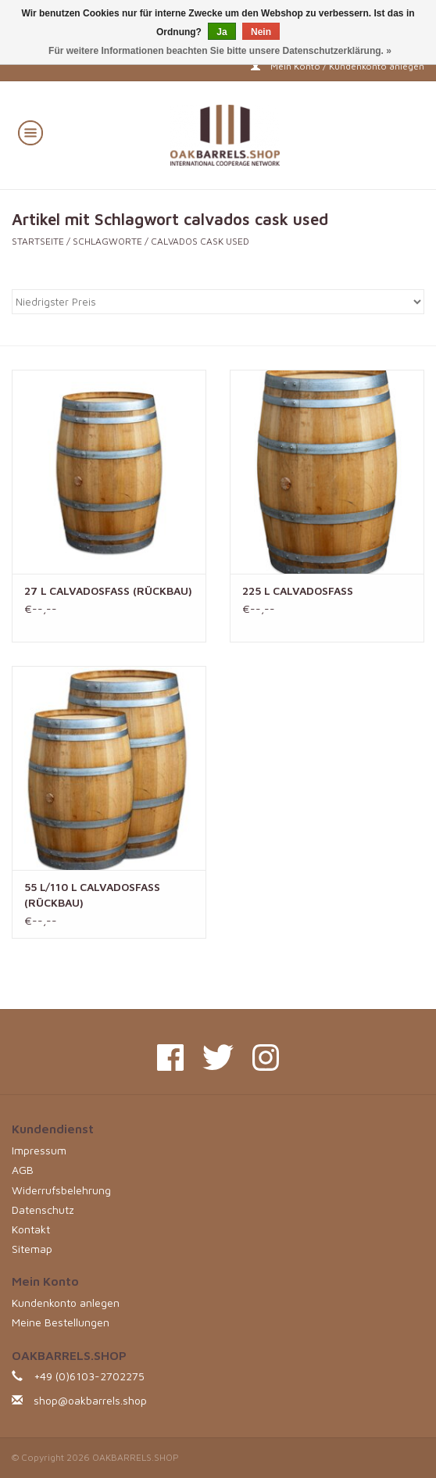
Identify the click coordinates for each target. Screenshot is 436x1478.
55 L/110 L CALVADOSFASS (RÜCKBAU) (92, 894)
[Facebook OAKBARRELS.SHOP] (170, 1057)
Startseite (38, 241)
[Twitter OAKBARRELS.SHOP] (218, 1057)
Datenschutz (43, 1209)
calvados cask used (200, 241)
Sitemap (32, 1248)
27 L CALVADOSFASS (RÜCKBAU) (108, 590)
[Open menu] (30, 132)
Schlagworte (107, 241)
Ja (221, 32)
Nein (261, 32)
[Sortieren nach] (218, 301)
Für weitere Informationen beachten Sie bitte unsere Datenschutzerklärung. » (219, 50)
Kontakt (31, 1229)
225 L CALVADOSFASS (297, 590)
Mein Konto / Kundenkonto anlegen (337, 66)
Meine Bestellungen (60, 1322)
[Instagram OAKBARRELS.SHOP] (265, 1057)
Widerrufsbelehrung (61, 1190)
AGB (23, 1169)
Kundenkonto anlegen (66, 1302)
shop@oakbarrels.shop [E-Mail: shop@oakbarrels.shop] (90, 1400)
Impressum (39, 1150)
